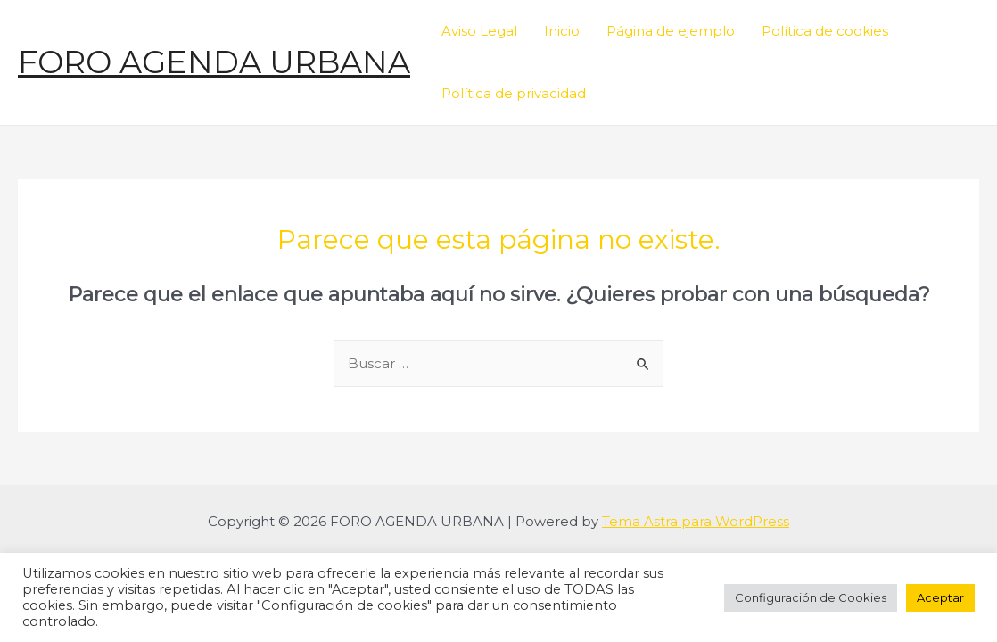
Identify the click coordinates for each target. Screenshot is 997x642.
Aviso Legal (479, 30)
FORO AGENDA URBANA (214, 62)
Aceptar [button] (940, 597)
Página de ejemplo (670, 30)
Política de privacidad (513, 93)
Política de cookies (825, 30)
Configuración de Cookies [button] (810, 597)
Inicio (562, 30)
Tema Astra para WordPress (695, 521)
